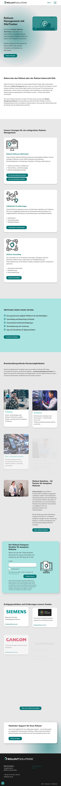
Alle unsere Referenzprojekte (30, 708)
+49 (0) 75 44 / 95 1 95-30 (12, 775)
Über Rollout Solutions (41, 530)
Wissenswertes (37, 766)
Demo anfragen (10, 56)
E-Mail (11, 561)
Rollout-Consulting (14, 278)
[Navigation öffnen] (55, 2)
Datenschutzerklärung (14, 574)
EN (50, 3)
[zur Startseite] (16, 2)
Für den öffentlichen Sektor (16, 179)
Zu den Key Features (12, 337)
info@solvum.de (8, 777)
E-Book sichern (30, 576)
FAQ (33, 768)
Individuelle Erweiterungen (16, 227)
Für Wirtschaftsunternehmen (17, 175)
